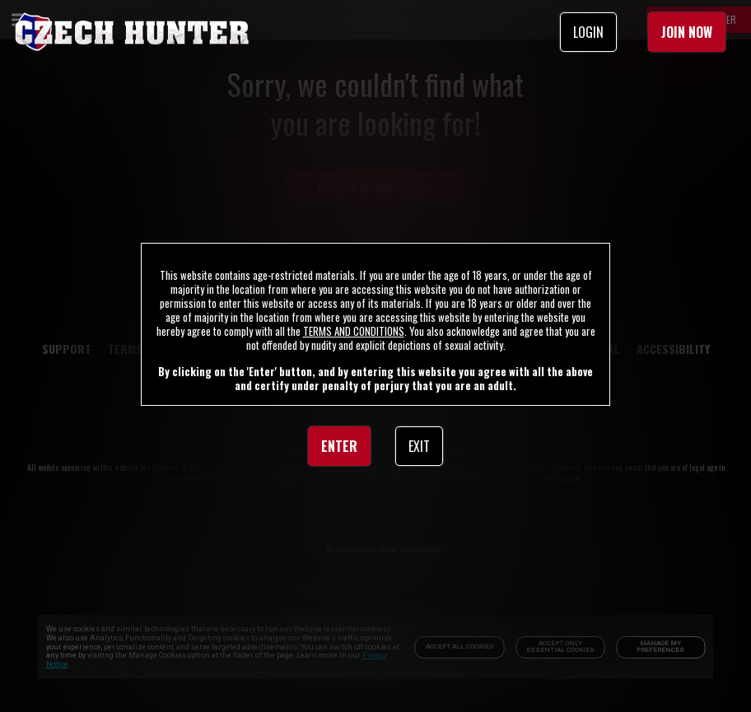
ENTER (339, 446)
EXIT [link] (419, 446)
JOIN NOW (686, 32)
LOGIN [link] (588, 32)
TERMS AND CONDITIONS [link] (353, 331)
